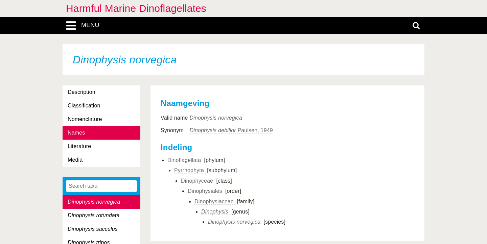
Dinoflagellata (185, 160)
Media (75, 160)
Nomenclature (85, 119)
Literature (79, 146)
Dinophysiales (206, 191)
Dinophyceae (198, 181)
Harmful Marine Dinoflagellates (136, 8)
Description (81, 92)
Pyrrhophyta (190, 170)
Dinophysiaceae (214, 201)
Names (76, 133)
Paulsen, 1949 (231, 130)
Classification (84, 105)
